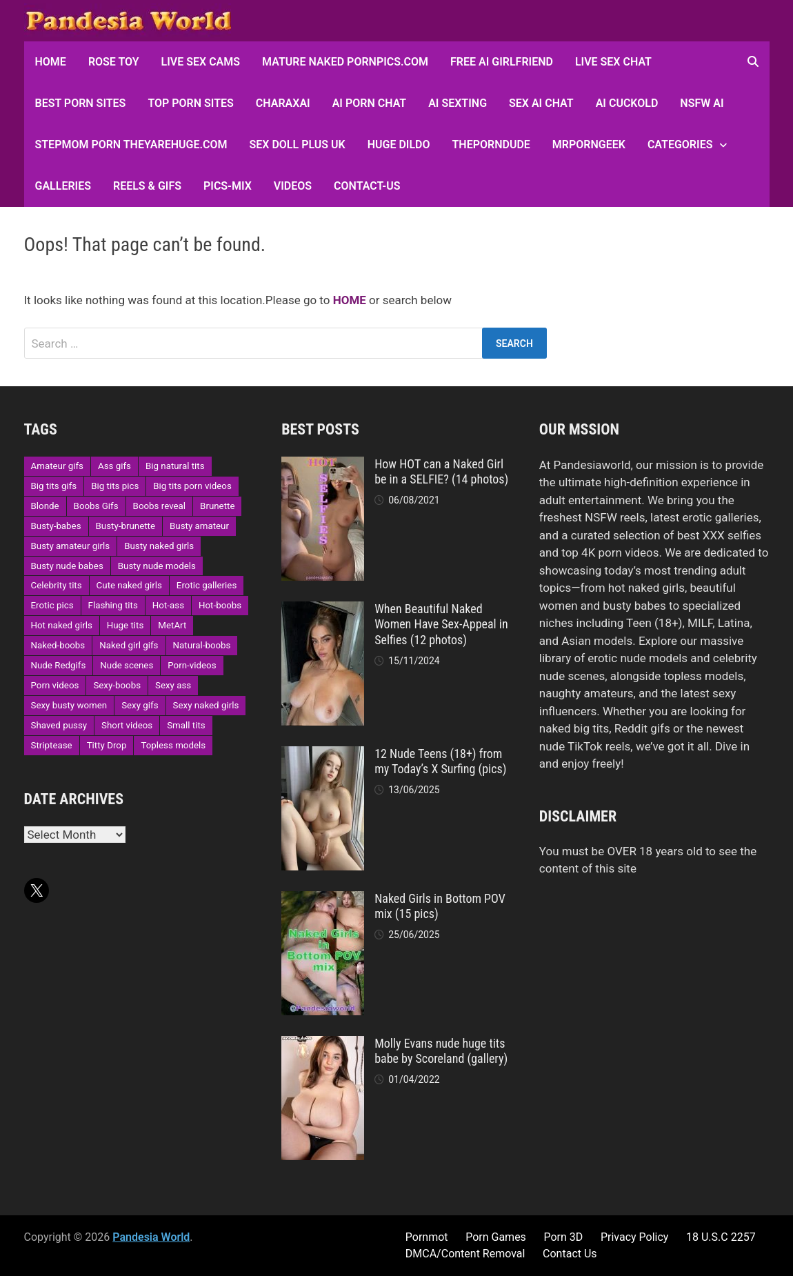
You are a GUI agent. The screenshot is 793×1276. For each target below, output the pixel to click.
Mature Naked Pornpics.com (345, 61)
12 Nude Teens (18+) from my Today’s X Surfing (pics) (440, 761)
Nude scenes (126, 665)
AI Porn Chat (369, 103)
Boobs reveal (159, 506)
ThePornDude (491, 144)
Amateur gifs (57, 466)
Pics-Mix (227, 185)
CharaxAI (283, 103)
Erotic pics (52, 605)
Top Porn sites (190, 103)
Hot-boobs (220, 605)
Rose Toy (113, 61)
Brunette (217, 506)
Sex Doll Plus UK (297, 144)
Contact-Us (367, 185)
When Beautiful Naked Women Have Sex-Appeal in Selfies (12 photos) (441, 624)
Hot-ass (168, 605)
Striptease (51, 745)
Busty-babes (56, 526)
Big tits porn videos (192, 486)
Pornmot (426, 1237)
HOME (50, 61)
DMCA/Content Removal (465, 1253)
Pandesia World (151, 1237)
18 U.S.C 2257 (721, 1237)
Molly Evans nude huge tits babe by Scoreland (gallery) (441, 1051)
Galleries (63, 185)
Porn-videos (192, 665)
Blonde (45, 506)
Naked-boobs (58, 645)
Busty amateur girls (70, 546)
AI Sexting (457, 103)
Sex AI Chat (541, 103)
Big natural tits (175, 466)
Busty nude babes (67, 566)
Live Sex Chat (613, 61)
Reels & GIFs (147, 185)
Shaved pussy (59, 725)
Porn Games (495, 1237)
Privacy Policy (635, 1237)
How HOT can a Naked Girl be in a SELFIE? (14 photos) (441, 472)
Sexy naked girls (206, 705)
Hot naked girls (61, 625)
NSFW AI (701, 103)
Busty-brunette (125, 526)
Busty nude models (157, 566)
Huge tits (125, 625)
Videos (293, 185)
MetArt (172, 625)
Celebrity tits (56, 585)
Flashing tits (113, 605)
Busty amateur (199, 526)
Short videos (126, 725)
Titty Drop (107, 745)
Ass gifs (114, 466)
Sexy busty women (69, 705)
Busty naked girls (159, 546)
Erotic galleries (207, 585)
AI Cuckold (627, 103)
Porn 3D (563, 1237)
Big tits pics (115, 486)
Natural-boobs (202, 645)
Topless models (173, 745)
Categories (680, 144)
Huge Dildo (399, 144)
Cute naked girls (129, 585)
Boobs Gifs (96, 506)
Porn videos (55, 685)
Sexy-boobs (117, 685)
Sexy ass (173, 685)
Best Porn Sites (80, 103)
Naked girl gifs (128, 645)
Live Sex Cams (200, 61)
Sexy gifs (139, 705)
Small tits (186, 725)
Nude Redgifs (58, 665)
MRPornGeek (588, 144)
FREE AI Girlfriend (501, 61)
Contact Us (570, 1253)
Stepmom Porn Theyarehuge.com (131, 144)
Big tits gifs (54, 486)
